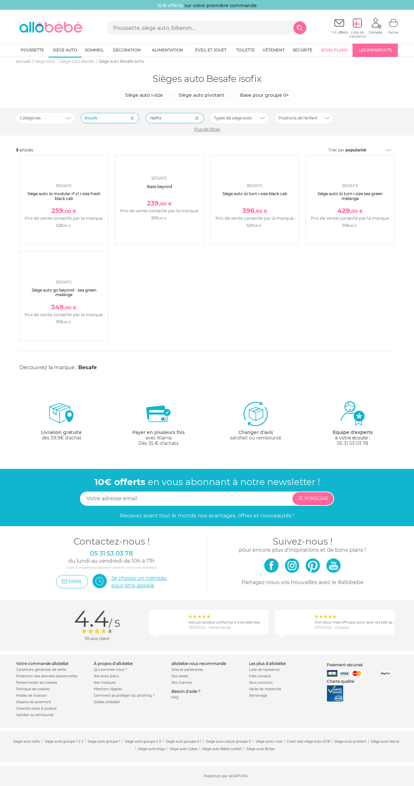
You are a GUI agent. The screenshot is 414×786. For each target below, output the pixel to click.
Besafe (87, 367)
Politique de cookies (32, 689)
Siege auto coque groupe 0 (228, 741)
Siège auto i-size (144, 95)
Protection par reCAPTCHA (225, 776)
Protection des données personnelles (46, 676)
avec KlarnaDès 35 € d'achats (158, 423)
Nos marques (105, 683)
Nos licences (181, 683)
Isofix (155, 118)
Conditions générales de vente (41, 670)
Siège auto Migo (151, 749)
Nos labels (179, 676)
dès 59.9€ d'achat (61, 423)
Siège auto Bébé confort (222, 749)
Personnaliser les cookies (36, 683)
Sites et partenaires (187, 670)
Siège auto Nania (385, 741)
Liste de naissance (264, 670)
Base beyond (159, 186)
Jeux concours (261, 683)
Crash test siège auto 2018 (308, 741)
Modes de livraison (31, 695)
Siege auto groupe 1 (104, 741)
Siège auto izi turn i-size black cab (255, 193)
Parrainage (258, 695)
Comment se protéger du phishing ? (124, 695)
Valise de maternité (265, 689)
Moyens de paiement (33, 702)
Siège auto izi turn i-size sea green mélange (350, 196)
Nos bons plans (106, 676)
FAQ (174, 697)
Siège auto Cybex (183, 749)
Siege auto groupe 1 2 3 (64, 741)
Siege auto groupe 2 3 (143, 741)
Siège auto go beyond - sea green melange (64, 292)
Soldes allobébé (107, 702)
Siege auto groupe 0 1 (184, 741)
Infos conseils (260, 676)
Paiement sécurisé (345, 664)
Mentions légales (108, 689)
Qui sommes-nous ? (110, 670)
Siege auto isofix (26, 741)
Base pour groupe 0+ (264, 95)
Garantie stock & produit (36, 708)
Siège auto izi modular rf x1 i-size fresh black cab (64, 196)
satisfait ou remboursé (255, 421)
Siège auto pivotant (201, 95)
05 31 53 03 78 (352, 443)
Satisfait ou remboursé (34, 715)
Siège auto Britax (260, 749)
